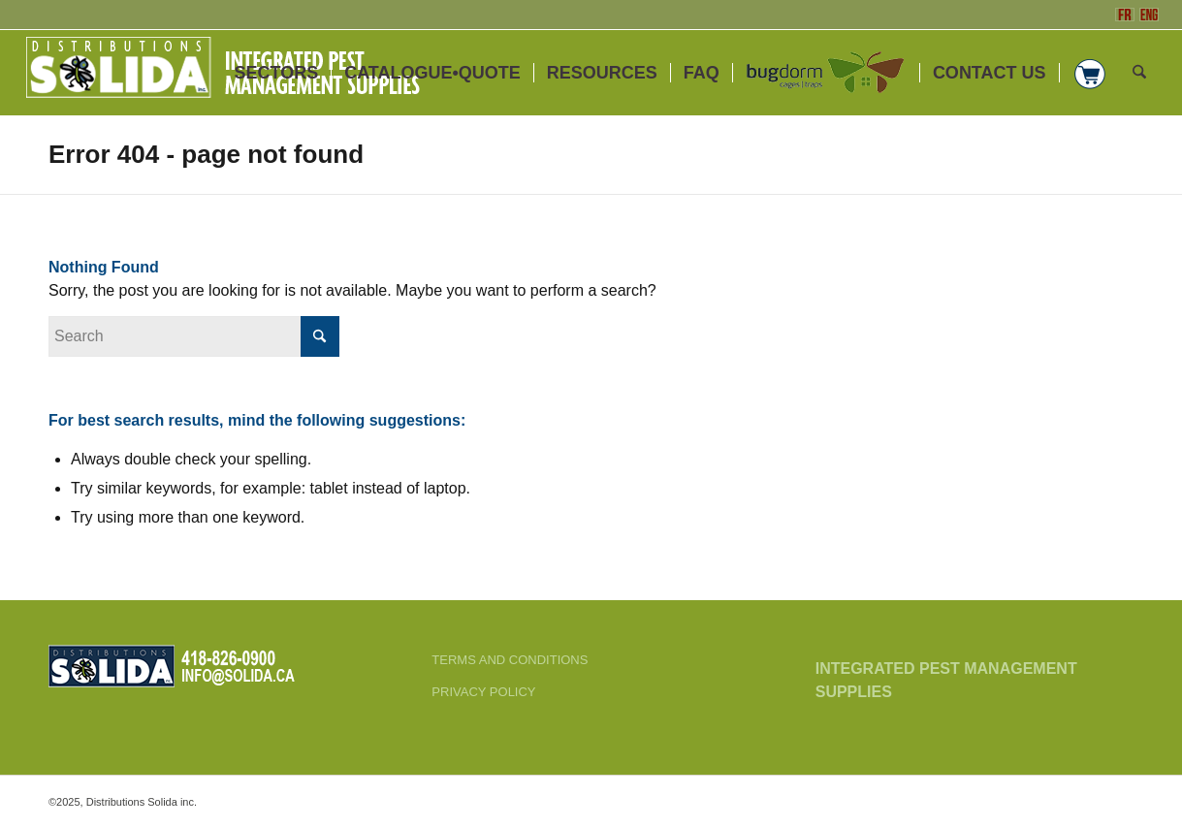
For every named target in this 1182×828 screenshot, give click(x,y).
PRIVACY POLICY (483, 692)
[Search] (1139, 72)
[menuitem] (277, 72)
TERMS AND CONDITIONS (509, 660)
